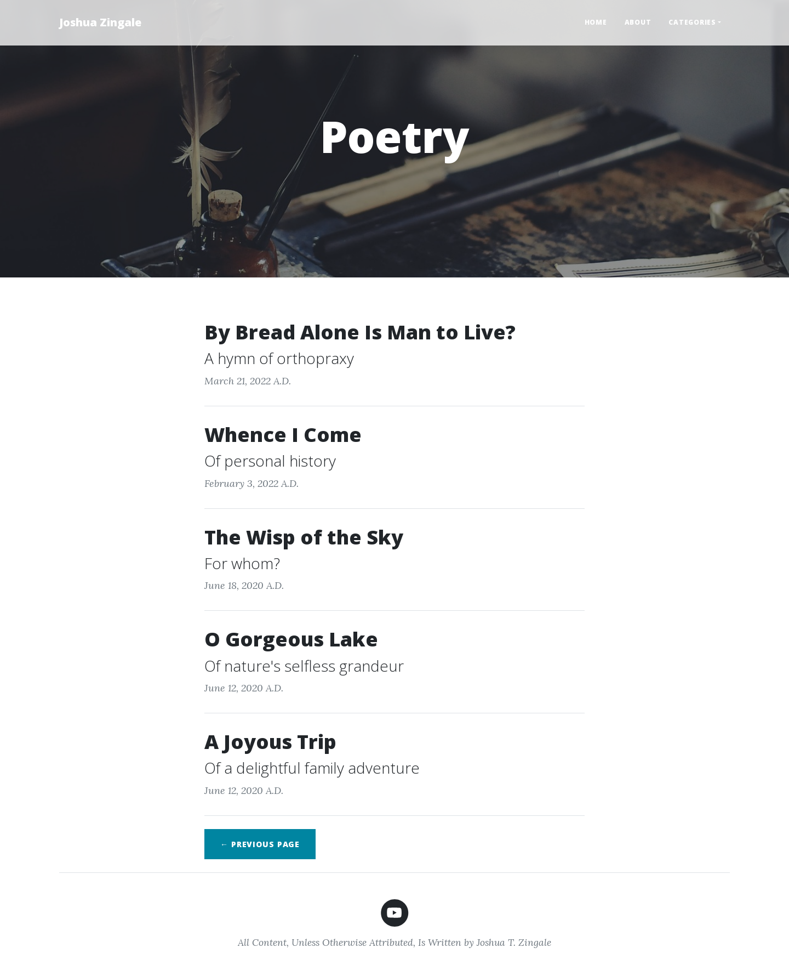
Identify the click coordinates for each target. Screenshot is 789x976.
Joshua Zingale (100, 22)
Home (596, 22)
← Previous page (260, 844)
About (638, 22)
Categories (692, 22)
